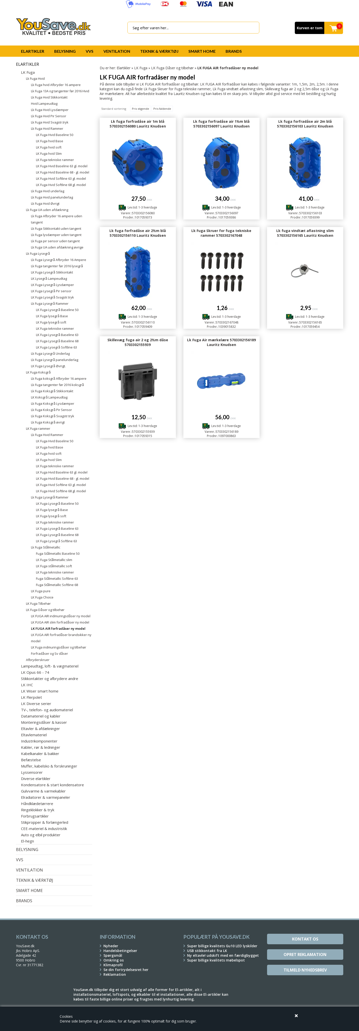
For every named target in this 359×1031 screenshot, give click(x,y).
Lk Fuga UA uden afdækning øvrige (57, 247)
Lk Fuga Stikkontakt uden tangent (56, 228)
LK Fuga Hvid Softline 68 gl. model (61, 184)
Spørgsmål (112, 955)
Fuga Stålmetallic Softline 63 (57, 578)
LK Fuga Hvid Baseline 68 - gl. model (62, 172)
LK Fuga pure (40, 591)
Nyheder (110, 946)
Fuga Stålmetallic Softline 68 (57, 584)
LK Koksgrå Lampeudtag (49, 397)
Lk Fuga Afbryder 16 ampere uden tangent (56, 219)
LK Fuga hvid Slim (49, 153)
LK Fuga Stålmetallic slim (54, 560)
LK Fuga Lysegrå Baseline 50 (57, 310)
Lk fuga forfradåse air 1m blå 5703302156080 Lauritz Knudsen (138, 123)
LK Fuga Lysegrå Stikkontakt (52, 272)
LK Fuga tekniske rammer (55, 160)
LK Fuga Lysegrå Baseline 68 (57, 341)
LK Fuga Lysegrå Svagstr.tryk (52, 297)
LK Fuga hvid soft (48, 147)
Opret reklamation (305, 954)
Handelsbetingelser (120, 950)
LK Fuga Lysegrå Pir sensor (51, 291)
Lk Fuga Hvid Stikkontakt (49, 97)
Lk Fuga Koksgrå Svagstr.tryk (52, 416)
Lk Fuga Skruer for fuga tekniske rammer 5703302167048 (221, 233)
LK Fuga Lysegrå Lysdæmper (52, 284)
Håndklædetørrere (37, 803)
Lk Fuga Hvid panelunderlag (52, 197)
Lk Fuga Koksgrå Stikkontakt (52, 391)
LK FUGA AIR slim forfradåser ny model (60, 622)
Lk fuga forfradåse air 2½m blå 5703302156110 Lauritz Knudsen (137, 233)
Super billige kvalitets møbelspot (216, 960)
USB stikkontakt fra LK (207, 950)
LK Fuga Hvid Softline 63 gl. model (61, 178)
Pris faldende (162, 108)
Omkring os (113, 960)
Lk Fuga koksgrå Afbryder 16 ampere (58, 378)
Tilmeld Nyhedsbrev (305, 970)
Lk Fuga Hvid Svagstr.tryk (49, 122)
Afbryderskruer (37, 660)
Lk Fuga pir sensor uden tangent (55, 241)
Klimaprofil (113, 964)
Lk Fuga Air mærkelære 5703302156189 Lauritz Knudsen (221, 342)
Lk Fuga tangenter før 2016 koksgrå (57, 384)
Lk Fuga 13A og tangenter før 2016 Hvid (60, 91)
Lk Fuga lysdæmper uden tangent (56, 234)
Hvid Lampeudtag (44, 103)
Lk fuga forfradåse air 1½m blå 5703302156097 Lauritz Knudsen (221, 123)
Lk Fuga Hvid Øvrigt (45, 203)
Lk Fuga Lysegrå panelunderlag (54, 360)
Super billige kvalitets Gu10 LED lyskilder (222, 946)
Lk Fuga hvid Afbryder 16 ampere (56, 84)
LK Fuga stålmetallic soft (54, 566)
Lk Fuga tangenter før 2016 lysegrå (57, 266)
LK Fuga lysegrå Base (52, 316)
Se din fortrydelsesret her (125, 969)
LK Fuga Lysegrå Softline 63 (56, 347)
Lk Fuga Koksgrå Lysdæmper (52, 403)
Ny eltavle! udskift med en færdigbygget (223, 955)
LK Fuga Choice (42, 597)
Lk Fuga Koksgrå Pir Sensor (51, 410)
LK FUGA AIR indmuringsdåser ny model (60, 616)
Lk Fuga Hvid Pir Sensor (48, 116)
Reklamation (114, 974)
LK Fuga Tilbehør (38, 603)
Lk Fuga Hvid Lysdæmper (49, 110)
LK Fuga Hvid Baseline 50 (54, 134)
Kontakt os (305, 939)
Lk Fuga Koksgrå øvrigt (48, 422)
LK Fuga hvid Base (49, 141)
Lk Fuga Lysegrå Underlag (50, 353)
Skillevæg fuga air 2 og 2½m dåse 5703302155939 (137, 342)
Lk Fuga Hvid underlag (47, 191)
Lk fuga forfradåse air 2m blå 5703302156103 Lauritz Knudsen (305, 123)
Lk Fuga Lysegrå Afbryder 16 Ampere (58, 260)
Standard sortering (113, 108)
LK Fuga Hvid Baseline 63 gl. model (61, 166)
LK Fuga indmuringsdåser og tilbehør (58, 647)
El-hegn (27, 841)
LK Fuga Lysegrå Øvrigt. (48, 366)
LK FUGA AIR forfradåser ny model (58, 628)
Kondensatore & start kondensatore (52, 784)
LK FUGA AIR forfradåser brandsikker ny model (61, 637)
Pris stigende (140, 108)
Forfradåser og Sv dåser (49, 653)
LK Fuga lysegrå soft (51, 322)
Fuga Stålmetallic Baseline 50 (57, 553)
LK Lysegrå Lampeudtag (49, 278)
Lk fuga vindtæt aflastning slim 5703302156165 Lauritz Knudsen (305, 233)
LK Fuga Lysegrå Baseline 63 (57, 334)
